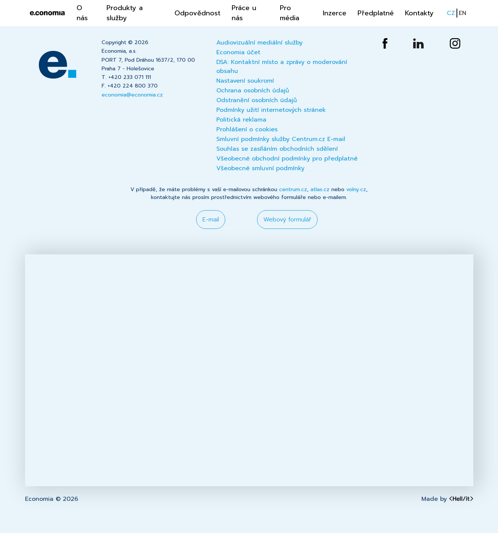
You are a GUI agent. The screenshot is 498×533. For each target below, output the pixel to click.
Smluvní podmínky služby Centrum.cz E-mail (280, 139)
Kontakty (419, 13)
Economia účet (238, 52)
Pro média (289, 13)
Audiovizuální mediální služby (259, 42)
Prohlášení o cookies (247, 129)
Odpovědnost (197, 13)
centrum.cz (293, 189)
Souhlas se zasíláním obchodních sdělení (277, 148)
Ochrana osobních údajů (252, 90)
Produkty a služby (124, 13)
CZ (451, 13)
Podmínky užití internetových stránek (271, 109)
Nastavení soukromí (245, 80)
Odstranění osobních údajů (256, 100)
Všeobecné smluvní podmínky (260, 168)
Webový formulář (287, 219)
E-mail (210, 219)
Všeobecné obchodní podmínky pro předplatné (287, 158)
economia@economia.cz (132, 95)
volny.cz (356, 189)
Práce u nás (244, 13)
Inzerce (334, 13)
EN (462, 13)
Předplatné (376, 13)
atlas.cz (320, 189)
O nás (82, 13)
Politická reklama (241, 119)
